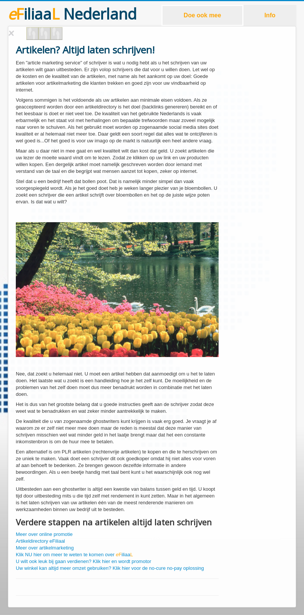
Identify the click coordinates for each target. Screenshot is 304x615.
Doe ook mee (202, 15)
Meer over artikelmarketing (45, 548)
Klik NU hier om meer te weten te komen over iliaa (74, 554)
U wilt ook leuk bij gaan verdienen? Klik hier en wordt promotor (83, 561)
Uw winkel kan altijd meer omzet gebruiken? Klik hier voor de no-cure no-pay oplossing (110, 568)
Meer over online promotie (44, 534)
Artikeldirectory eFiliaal (40, 541)
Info (269, 15)
